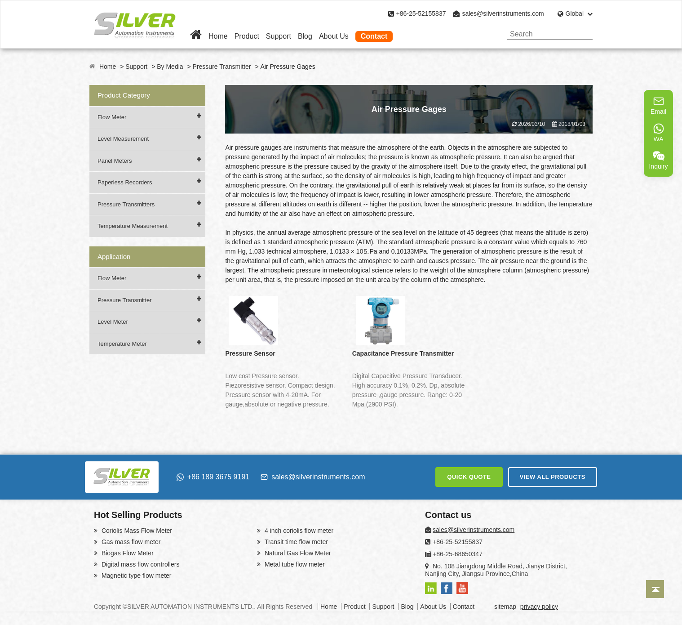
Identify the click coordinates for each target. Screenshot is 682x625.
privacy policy (539, 606)
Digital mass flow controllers (139, 564)
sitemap (505, 606)
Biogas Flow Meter (127, 553)
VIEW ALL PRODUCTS (552, 476)
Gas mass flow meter (130, 541)
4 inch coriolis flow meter (298, 530)
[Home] (196, 36)
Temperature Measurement (132, 226)
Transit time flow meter (295, 541)
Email (658, 105)
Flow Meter (111, 117)
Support (278, 36)
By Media (170, 66)
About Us (334, 36)
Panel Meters (114, 160)
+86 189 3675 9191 (213, 477)
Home (218, 36)
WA (658, 133)
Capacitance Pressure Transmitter (403, 353)
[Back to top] (655, 589)
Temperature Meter (122, 343)
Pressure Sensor (250, 353)
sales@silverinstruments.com (503, 13)
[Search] (582, 34)
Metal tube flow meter (294, 564)
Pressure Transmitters (126, 204)
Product (247, 36)
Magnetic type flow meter (136, 575)
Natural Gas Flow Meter (297, 553)
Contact (374, 36)
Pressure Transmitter (222, 66)
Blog (305, 36)
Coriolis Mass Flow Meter (136, 530)
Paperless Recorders (124, 182)
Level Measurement (123, 138)
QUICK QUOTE (469, 476)
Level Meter (112, 321)
